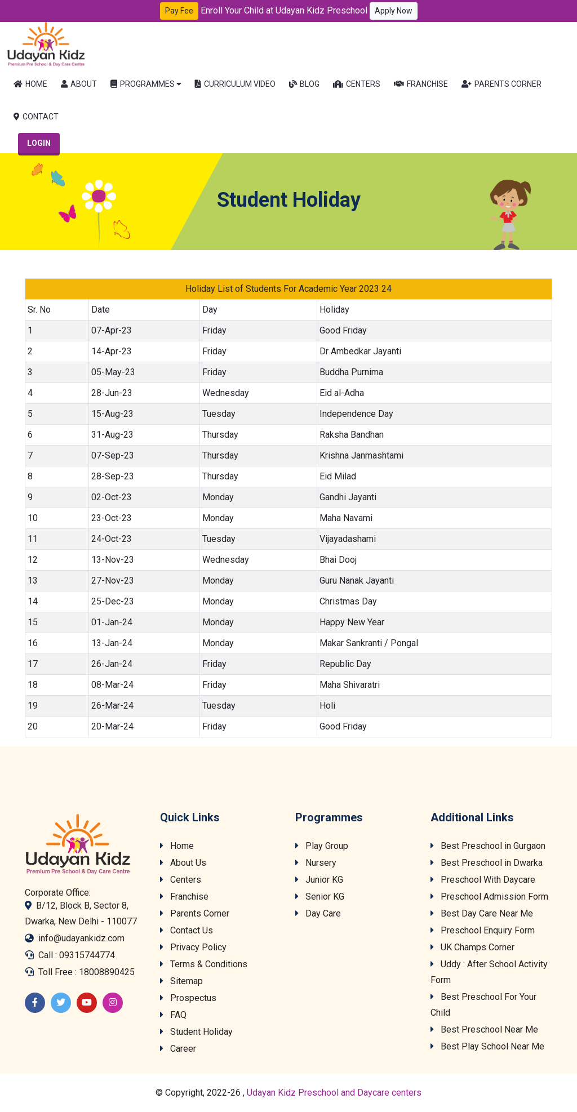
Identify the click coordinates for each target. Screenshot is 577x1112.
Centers (356, 83)
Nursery (315, 862)
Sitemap (181, 981)
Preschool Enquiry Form (482, 930)
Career (178, 1048)
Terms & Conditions (203, 964)
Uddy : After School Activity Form (489, 972)
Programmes (142, 83)
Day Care (318, 913)
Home (30, 83)
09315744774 (87, 955)
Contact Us (186, 930)
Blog (304, 83)
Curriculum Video (235, 83)
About (79, 83)
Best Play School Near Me (487, 1046)
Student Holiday (196, 1031)
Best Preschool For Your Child (483, 1004)
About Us (183, 862)
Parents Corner (501, 83)
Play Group (321, 845)
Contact (36, 116)
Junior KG (319, 879)
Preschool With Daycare (482, 879)
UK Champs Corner (472, 947)
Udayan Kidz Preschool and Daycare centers (334, 1092)
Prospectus (188, 998)
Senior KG (319, 896)
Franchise (421, 83)
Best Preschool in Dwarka (486, 862)
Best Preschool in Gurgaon (487, 845)
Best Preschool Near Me (484, 1029)
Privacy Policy (193, 947)
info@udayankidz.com (81, 938)
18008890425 (107, 972)
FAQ (173, 1014)
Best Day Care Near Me (481, 913)
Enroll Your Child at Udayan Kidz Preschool (309, 11)
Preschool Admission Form (489, 896)
